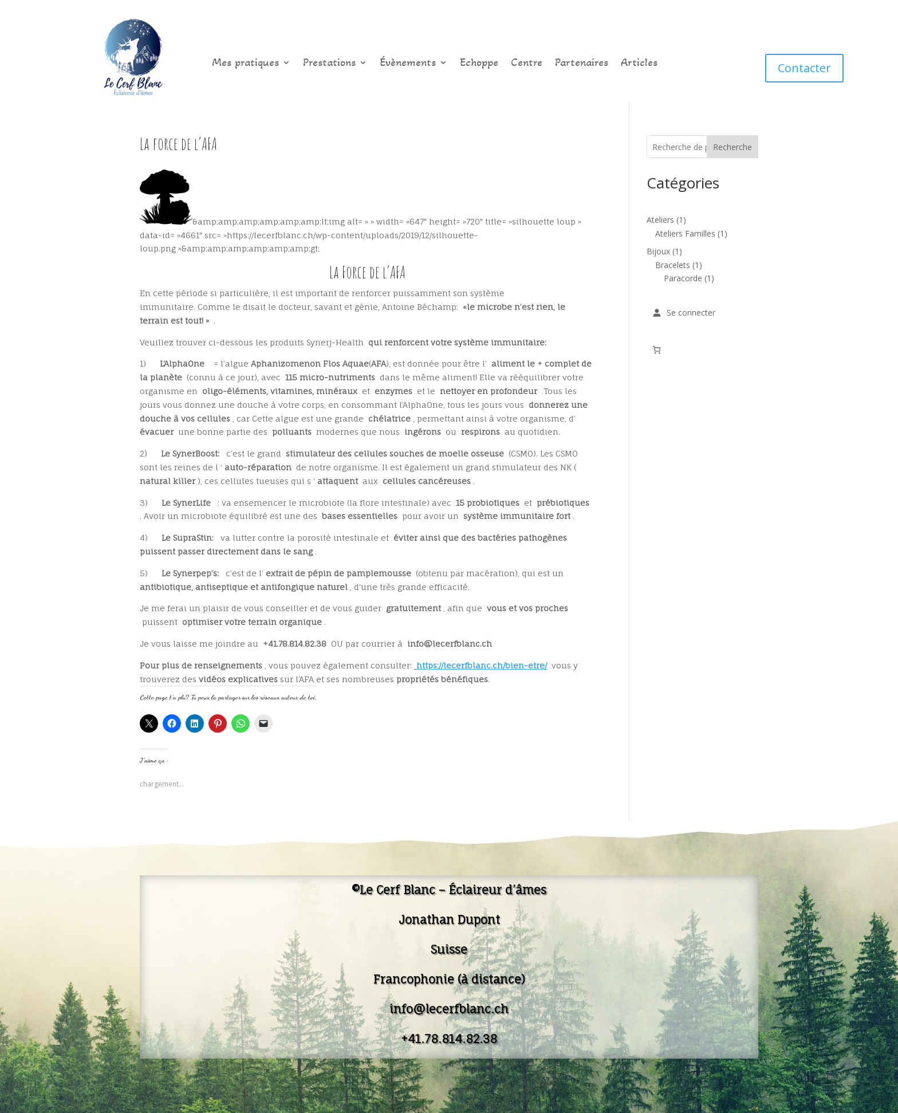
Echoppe (479, 63)
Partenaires (581, 63)
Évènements (408, 63)
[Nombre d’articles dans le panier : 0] (657, 350)
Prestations (329, 63)
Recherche (732, 146)
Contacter (804, 68)
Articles (639, 63)
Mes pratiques (245, 63)
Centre (526, 63)
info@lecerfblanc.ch (449, 1009)
